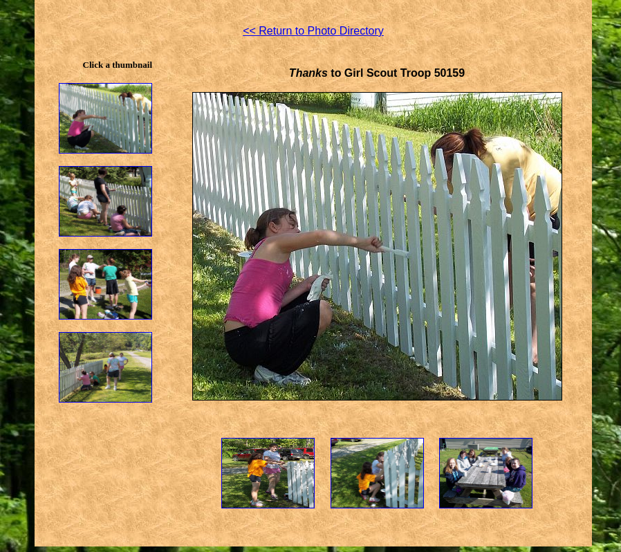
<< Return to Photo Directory (313, 31)
